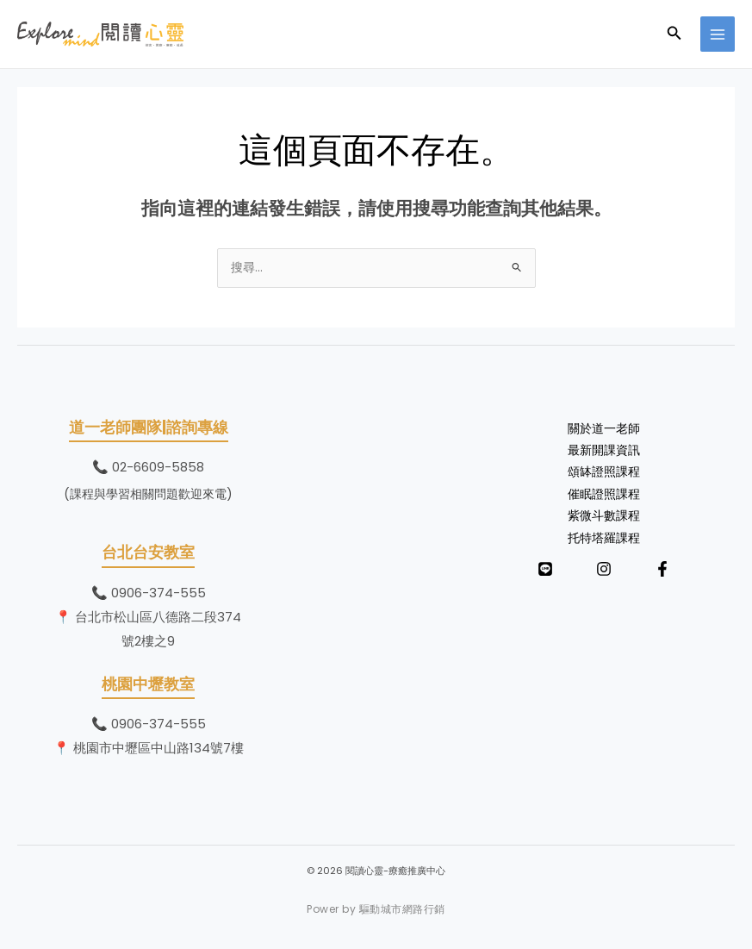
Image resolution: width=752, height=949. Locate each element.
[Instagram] (604, 569)
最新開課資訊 (604, 450)
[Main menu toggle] (718, 34)
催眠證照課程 (604, 494)
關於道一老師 (604, 429)
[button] (674, 34)
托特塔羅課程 (604, 538)
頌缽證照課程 (604, 472)
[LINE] (545, 569)
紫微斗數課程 (604, 516)
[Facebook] (662, 569)
